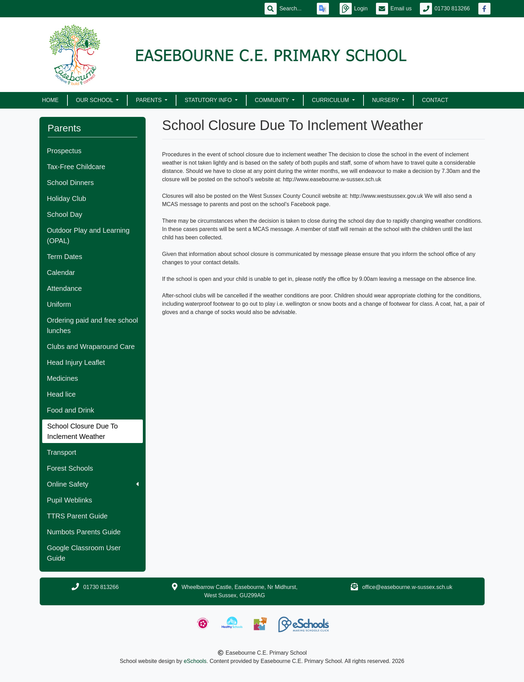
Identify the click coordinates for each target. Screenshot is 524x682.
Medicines (62, 378)
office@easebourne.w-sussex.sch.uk (407, 587)
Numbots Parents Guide (84, 532)
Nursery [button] (386, 100)
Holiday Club (66, 198)
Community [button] (273, 100)
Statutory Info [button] (209, 100)
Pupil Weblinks (69, 500)
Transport (61, 452)
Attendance (64, 288)
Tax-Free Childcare (76, 166)
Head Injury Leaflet (76, 362)
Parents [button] (149, 100)
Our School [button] (95, 100)
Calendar (61, 272)
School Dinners (70, 182)
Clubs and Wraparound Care (91, 346)
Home (50, 100)
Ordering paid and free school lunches (92, 325)
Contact (435, 100)
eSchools (195, 661)
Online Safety (93, 484)
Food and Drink (70, 410)
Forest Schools (70, 468)
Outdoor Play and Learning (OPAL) (88, 236)
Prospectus (64, 151)
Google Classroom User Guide (84, 553)
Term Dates (64, 256)
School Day (64, 214)
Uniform (59, 304)
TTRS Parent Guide (77, 516)
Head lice (61, 394)
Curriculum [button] (331, 100)
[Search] (294, 9)
